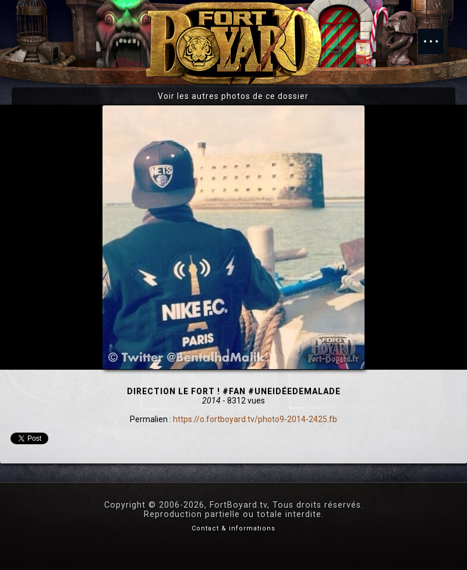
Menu (437, 36)
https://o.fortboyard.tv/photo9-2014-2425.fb (255, 419)
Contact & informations (233, 528)
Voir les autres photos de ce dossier (233, 96)
